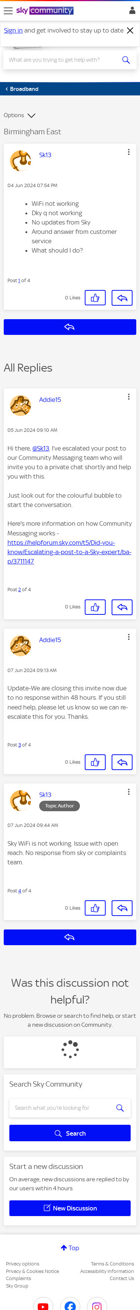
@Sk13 (40, 448)
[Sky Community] (46, 11)
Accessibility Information (107, 1271)
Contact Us (122, 1278)
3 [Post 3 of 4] (19, 745)
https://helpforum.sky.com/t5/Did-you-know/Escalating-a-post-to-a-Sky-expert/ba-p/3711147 (69, 552)
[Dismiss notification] (130, 31)
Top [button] (74, 1248)
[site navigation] (8, 10)
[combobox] (63, 60)
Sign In (130, 12)
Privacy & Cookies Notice (32, 1271)
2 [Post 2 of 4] (19, 589)
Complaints (18, 1278)
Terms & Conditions (112, 1264)
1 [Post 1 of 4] (19, 280)
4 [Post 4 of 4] (19, 891)
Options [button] (14, 115)
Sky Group (17, 1286)
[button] (129, 152)
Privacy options (22, 1264)
